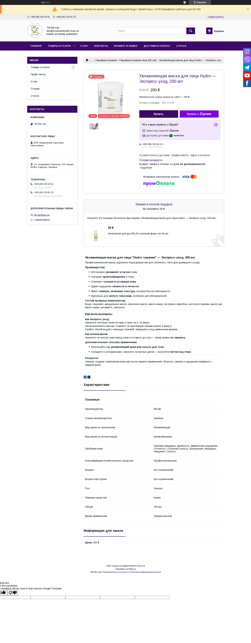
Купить (159, 114)
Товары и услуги (59, 46)
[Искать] (190, 31)
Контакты (101, 46)
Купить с (199, 114)
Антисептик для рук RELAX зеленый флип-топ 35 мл (138, 233)
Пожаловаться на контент (115, 572)
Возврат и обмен (125, 46)
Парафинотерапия (106, 60)
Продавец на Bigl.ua (125, 569)
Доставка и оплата (157, 46)
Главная (35, 46)
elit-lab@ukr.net (42, 215)
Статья (181, 46)
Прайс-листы (38, 74)
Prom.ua (141, 566)
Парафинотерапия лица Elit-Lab (137, 60)
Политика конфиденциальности (145, 572)
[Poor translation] (12, 593)
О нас (84, 46)
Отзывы (35, 88)
